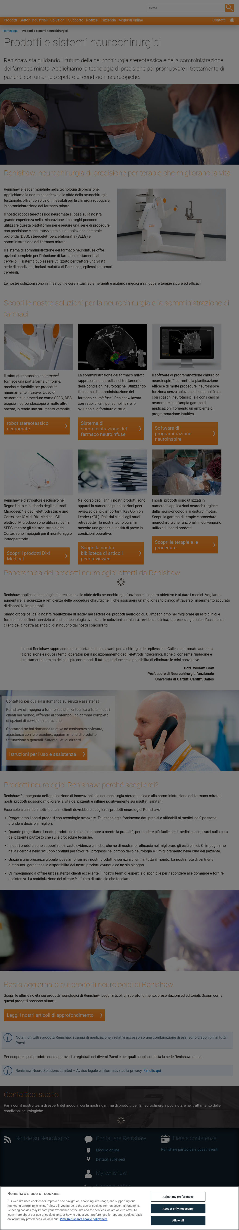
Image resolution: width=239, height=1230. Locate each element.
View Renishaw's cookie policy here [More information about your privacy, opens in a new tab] (84, 1224)
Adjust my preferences (177, 1201)
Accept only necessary (177, 1213)
